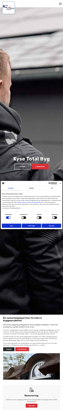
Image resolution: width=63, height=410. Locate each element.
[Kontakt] (22, 166)
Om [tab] (52, 188)
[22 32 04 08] (40, 166)
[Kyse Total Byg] (8, 7)
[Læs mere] (31, 406)
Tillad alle (51, 225)
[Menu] (59, 3)
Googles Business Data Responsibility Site (30, 202)
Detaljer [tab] (31, 188)
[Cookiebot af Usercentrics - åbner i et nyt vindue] (50, 183)
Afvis (11, 225)
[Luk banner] (60, 183)
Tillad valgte (31, 225)
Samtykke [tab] (11, 188)
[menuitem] (59, 3)
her (20, 208)
